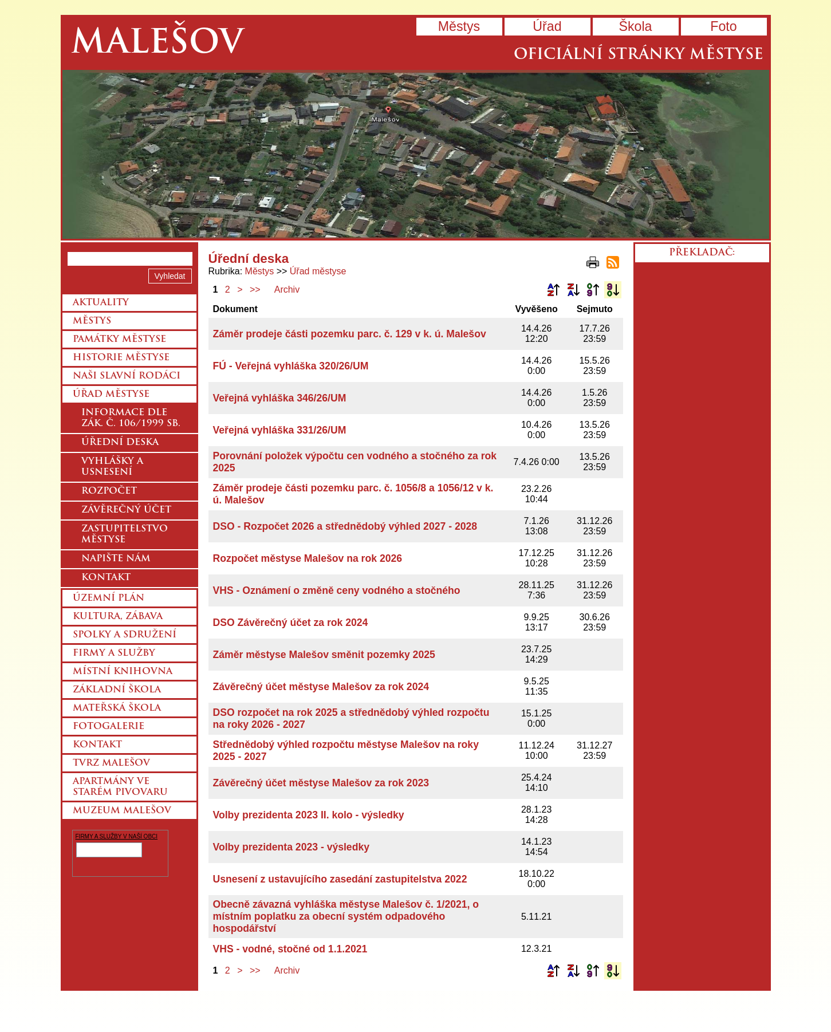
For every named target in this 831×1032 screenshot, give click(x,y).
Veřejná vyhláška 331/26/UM (279, 430)
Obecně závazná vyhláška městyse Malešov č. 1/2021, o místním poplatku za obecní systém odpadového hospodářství (346, 916)
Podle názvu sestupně (573, 289)
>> (255, 289)
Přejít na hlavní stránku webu (415, 154)
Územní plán (108, 598)
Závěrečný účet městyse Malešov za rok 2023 (321, 783)
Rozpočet (109, 491)
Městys (459, 26)
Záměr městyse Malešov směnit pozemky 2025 (324, 654)
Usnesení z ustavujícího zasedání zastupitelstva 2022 (340, 879)
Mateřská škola (117, 708)
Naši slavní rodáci (126, 376)
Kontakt (106, 577)
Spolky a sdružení (124, 635)
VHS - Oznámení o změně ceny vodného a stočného (336, 590)
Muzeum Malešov (122, 811)
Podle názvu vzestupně (553, 289)
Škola (635, 26)
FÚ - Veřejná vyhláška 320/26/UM (291, 366)
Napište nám (116, 559)
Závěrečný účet (126, 510)
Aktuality (101, 303)
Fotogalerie (108, 726)
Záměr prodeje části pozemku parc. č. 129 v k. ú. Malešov (349, 334)
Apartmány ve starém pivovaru (120, 787)
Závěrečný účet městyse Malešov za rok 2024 (321, 686)
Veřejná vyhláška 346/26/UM (279, 398)
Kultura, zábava (118, 616)
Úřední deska (120, 442)
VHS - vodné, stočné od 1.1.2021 (290, 949)
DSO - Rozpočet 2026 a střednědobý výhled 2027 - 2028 (345, 526)
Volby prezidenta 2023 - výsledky (291, 847)
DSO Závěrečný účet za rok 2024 (290, 622)
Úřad (547, 26)
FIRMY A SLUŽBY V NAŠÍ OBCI (117, 836)
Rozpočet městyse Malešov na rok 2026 (308, 558)
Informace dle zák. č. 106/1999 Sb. (130, 418)
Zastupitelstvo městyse (124, 535)
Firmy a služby (114, 653)
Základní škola (117, 690)
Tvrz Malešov (111, 763)
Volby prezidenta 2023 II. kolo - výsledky (308, 815)
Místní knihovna (122, 671)
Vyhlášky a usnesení (112, 467)
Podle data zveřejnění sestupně (612, 289)
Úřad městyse (318, 271)
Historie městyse (121, 358)
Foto (723, 26)
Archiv (287, 289)
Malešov (157, 44)
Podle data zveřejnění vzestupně (592, 289)
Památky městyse (119, 339)
